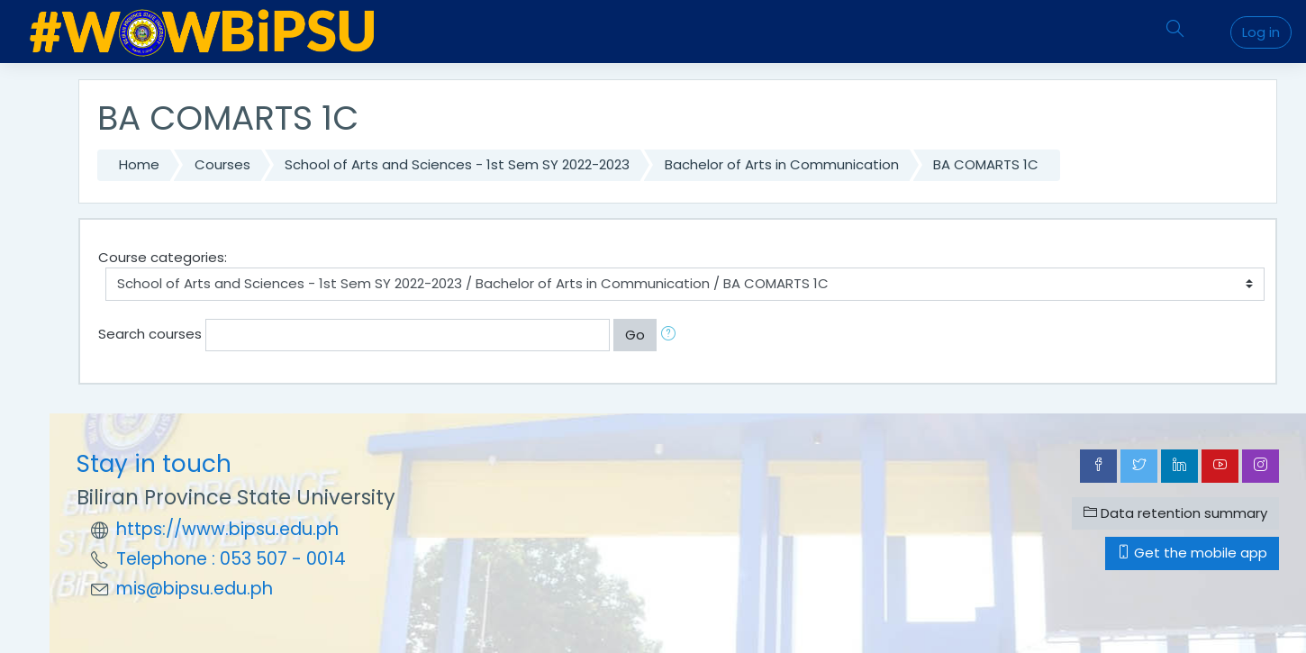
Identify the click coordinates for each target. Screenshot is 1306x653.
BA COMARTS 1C (985, 164)
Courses (222, 164)
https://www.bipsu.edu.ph (227, 529)
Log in (1261, 32)
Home (139, 164)
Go (635, 334)
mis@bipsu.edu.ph (194, 588)
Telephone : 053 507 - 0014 (231, 559)
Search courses (150, 333)
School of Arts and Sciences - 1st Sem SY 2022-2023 (457, 164)
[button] (672, 335)
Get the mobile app (1192, 552)
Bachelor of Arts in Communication (782, 164)
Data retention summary (1175, 512)
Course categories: (162, 257)
